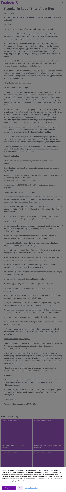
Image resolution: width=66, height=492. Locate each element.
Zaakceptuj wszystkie (9, 488)
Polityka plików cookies (31, 488)
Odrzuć (20, 488)
